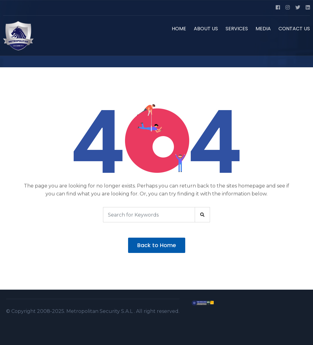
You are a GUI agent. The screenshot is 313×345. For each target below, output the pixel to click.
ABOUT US (206, 28)
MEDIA (263, 28)
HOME (179, 28)
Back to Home (156, 245)
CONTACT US (294, 28)
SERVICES (237, 28)
